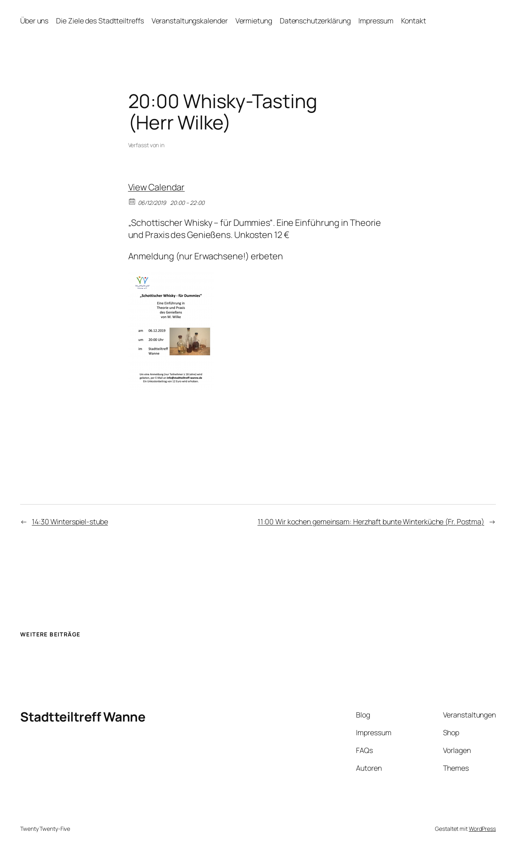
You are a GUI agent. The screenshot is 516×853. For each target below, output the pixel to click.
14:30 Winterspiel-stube (70, 521)
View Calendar (156, 187)
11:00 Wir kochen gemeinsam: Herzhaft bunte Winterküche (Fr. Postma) (371, 521)
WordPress (482, 828)
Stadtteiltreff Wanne (82, 717)
